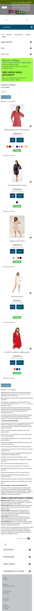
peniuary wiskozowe (23, 403)
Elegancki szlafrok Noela (17, 241)
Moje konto (9, 564)
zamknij (4, 7)
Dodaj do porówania (9, 155)
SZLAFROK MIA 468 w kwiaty (17, 185)
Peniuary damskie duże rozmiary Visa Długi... (17, 130)
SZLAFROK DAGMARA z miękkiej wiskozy (17, 352)
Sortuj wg (3, 92)
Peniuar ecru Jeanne (17, 296)
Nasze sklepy (6, 42)
